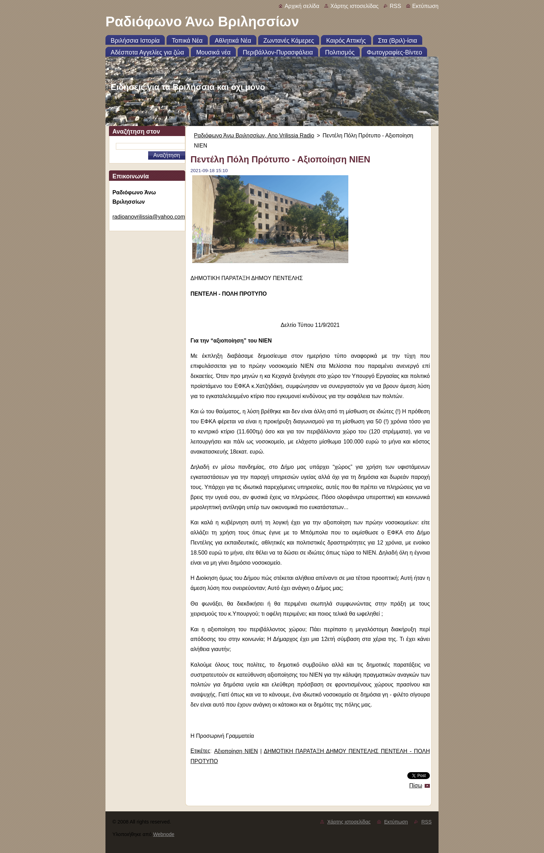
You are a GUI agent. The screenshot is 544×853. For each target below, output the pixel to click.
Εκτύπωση (425, 6)
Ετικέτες (200, 751)
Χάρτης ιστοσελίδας (354, 6)
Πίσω (415, 785)
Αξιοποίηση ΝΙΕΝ (236, 751)
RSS (395, 6)
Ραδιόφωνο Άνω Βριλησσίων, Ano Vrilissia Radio (254, 135)
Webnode (163, 834)
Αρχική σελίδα (301, 6)
